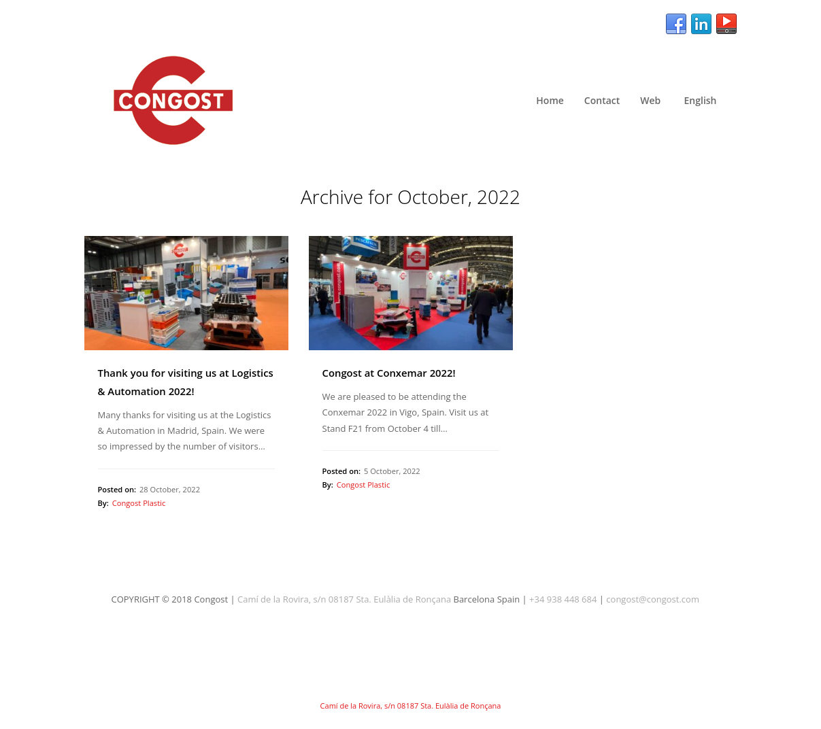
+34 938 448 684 (563, 599)
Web (650, 100)
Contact (602, 100)
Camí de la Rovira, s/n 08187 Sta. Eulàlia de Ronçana (344, 599)
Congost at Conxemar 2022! (389, 372)
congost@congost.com (652, 599)
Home (550, 100)
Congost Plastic (139, 503)
